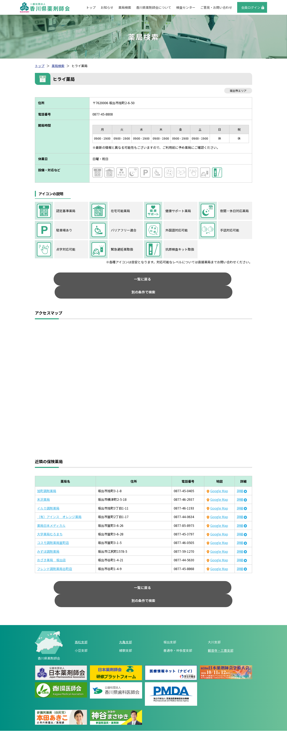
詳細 (240, 479)
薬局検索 (124, 7)
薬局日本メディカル (51, 514)
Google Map (219, 479)
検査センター (185, 7)
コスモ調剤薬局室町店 (53, 531)
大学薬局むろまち (50, 523)
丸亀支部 (125, 620)
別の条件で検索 (178, 280)
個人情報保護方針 (134, 718)
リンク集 (107, 718)
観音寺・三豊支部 (220, 628)
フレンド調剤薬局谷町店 (54, 557)
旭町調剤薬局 (46, 479)
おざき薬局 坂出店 (51, 549)
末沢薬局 (43, 488)
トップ (91, 7)
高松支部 (81, 620)
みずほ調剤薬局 (48, 540)
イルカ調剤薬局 (48, 497)
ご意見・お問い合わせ (216, 7)
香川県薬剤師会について (153, 7)
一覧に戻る (110, 280)
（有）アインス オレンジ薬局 (59, 506)
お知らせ (107, 7)
